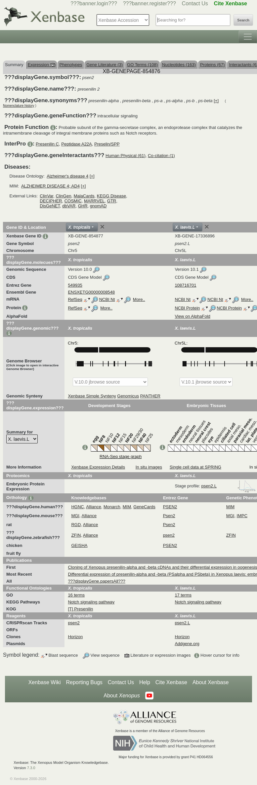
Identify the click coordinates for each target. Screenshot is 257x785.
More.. (139, 299)
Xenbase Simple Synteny (92, 395)
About (122, 696)
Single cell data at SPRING (195, 467)
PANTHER (150, 395)
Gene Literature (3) (104, 64)
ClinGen (63, 195)
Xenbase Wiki (44, 682)
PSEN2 (170, 506)
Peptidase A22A (76, 144)
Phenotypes (71, 64)
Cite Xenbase (171, 682)
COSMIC (73, 200)
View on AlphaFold (192, 316)
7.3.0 (31, 768)
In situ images (149, 467)
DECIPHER (51, 200)
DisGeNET (50, 205)
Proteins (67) (212, 64)
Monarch (112, 506)
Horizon (75, 636)
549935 (75, 285)
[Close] (102, 227)
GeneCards (144, 506)
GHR (83, 205)
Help (144, 682)
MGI (75, 515)
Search (243, 20)
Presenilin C (47, 144)
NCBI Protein (187, 308)
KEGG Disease (111, 195)
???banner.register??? (149, 3)
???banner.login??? (93, 3)
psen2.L (228, 485)
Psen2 (169, 515)
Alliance (93, 506)
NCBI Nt (107, 299)
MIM (127, 506)
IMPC (242, 515)
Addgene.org (187, 643)
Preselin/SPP (107, 144)
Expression (41, 64)
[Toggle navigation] (247, 36)
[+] (216, 100)
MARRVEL (94, 200)
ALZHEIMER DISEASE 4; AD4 (50, 186)
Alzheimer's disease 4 (67, 176)
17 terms (183, 595)
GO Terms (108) (142, 64)
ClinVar (46, 195)
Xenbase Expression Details (98, 467)
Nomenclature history (18, 105)
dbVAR (68, 205)
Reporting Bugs (84, 682)
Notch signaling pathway (91, 601)
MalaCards (84, 195)
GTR (111, 200)
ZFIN (76, 535)
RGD (76, 524)
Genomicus (128, 395)
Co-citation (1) (161, 155)
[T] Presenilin (80, 608)
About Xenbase (211, 682)
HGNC (77, 506)
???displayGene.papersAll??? (96, 581)
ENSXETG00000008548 (91, 292)
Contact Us (195, 3)
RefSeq (75, 299)
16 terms (76, 595)
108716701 (185, 285)
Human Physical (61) (126, 155)
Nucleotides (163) (179, 64)
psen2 (169, 535)
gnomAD (98, 205)
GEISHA (79, 545)
